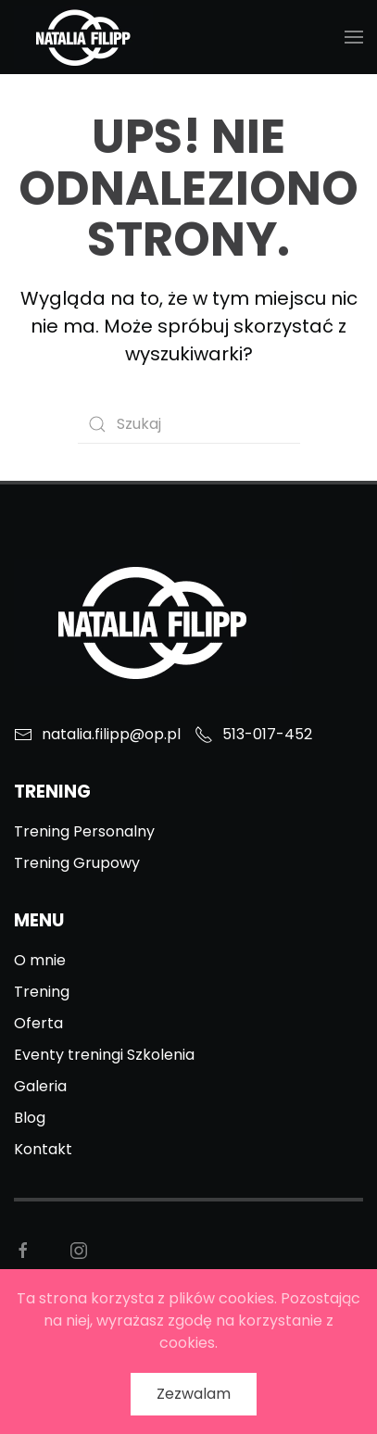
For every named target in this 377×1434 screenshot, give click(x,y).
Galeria (40, 1086)
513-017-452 (253, 734)
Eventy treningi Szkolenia (104, 1054)
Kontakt (43, 1149)
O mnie (40, 960)
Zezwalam (194, 1393)
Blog (29, 1117)
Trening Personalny (84, 831)
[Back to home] (83, 37)
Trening (41, 991)
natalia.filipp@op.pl (97, 734)
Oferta (38, 1023)
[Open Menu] (354, 37)
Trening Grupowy (77, 863)
